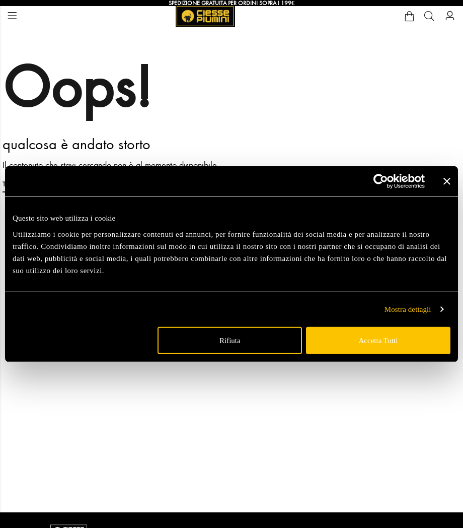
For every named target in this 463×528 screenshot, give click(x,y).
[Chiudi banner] (446, 181)
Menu (12, 16)
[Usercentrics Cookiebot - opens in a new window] (381, 181)
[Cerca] (429, 16)
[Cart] (409, 16)
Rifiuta (230, 340)
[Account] (449, 16)
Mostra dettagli (407, 309)
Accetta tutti (378, 340)
